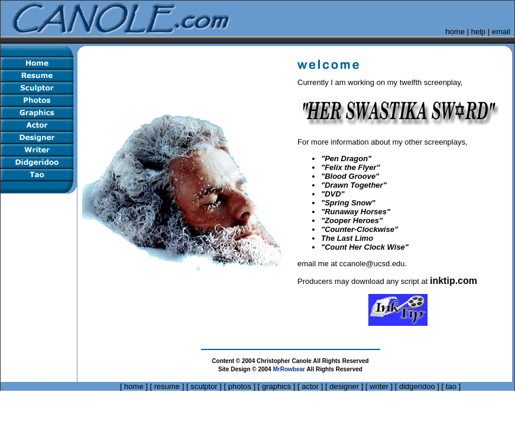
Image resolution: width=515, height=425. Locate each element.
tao (451, 386)
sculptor (204, 386)
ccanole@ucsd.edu (372, 263)
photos (239, 386)
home (455, 31)
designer (344, 386)
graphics (276, 386)
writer (379, 386)
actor (310, 386)
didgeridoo (417, 386)
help (478, 31)
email (501, 31)
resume (167, 386)
